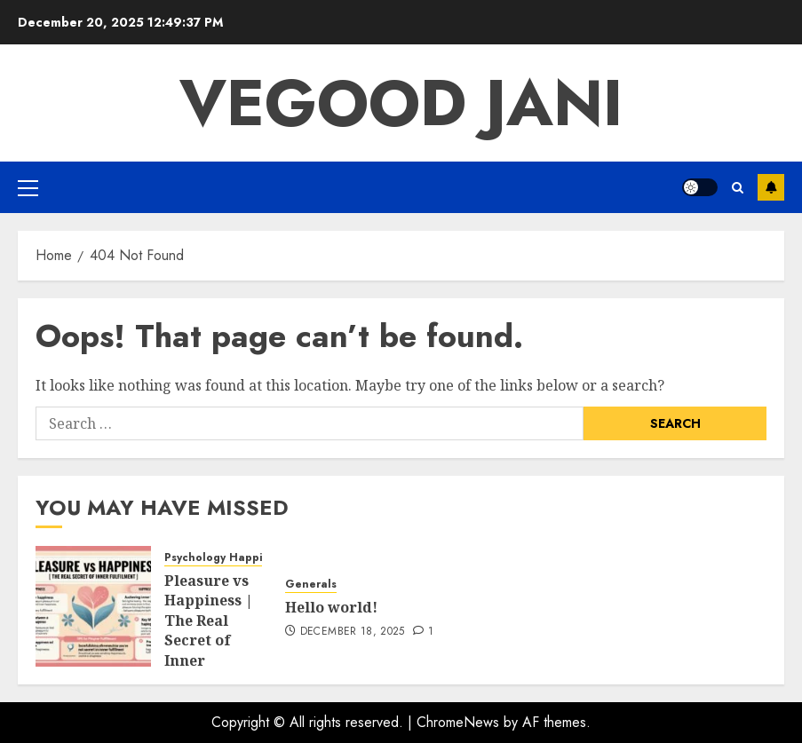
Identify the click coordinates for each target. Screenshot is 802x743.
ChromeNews (458, 722)
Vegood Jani (401, 103)
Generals (311, 584)
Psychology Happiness (225, 557)
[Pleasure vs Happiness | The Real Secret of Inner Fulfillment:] (93, 606)
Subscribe (771, 187)
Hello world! (331, 607)
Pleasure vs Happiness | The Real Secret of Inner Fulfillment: (208, 630)
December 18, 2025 (352, 632)
